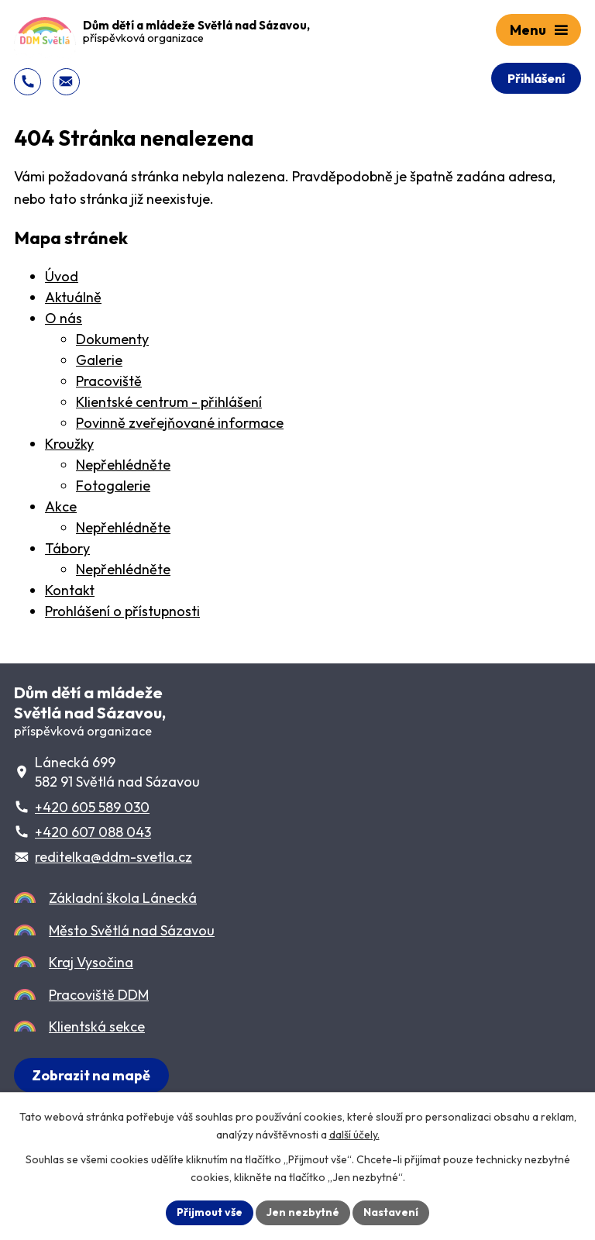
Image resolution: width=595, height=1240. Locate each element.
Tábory (67, 548)
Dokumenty (112, 339)
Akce (61, 506)
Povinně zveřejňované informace (180, 423)
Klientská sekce (97, 1026)
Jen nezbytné (303, 1212)
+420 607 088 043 (93, 832)
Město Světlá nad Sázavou (132, 930)
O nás (63, 318)
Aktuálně (73, 297)
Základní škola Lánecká (123, 898)
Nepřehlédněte (123, 465)
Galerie (99, 360)
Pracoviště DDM (99, 995)
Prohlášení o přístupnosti (122, 611)
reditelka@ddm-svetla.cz (113, 857)
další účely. (354, 1135)
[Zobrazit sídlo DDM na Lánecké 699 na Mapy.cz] (91, 1075)
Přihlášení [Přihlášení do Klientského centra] (536, 78)
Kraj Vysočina (91, 962)
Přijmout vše (209, 1212)
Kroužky (69, 444)
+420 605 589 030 (92, 807)
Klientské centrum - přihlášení (169, 402)
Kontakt (70, 590)
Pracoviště (109, 381)
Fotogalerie (113, 485)
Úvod (61, 276)
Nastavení (390, 1212)
